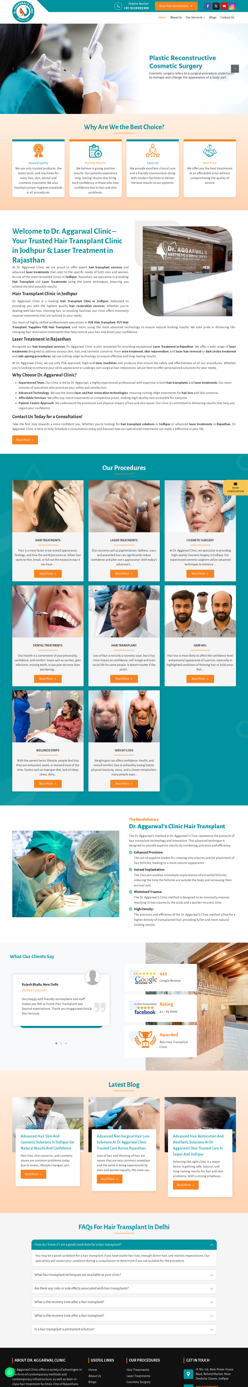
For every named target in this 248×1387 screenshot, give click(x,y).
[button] (56, 1043)
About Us (176, 17)
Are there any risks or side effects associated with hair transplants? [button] (81, 1288)
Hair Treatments (138, 1369)
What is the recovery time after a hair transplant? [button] (69, 1302)
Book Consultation (235, 487)
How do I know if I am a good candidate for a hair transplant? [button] (77, 1244)
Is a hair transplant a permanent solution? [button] (64, 1329)
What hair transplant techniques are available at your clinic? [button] (77, 1275)
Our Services (195, 17)
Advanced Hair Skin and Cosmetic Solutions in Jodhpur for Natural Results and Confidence (47, 1142)
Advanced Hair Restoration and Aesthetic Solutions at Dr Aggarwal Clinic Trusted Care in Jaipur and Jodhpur (198, 1145)
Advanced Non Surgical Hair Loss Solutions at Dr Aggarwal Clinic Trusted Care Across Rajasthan (123, 1142)
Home (162, 17)
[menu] (204, 17)
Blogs (213, 17)
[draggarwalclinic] (23, 11)
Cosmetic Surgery (139, 1382)
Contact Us (227, 17)
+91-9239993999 (136, 8)
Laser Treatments (138, 1376)
